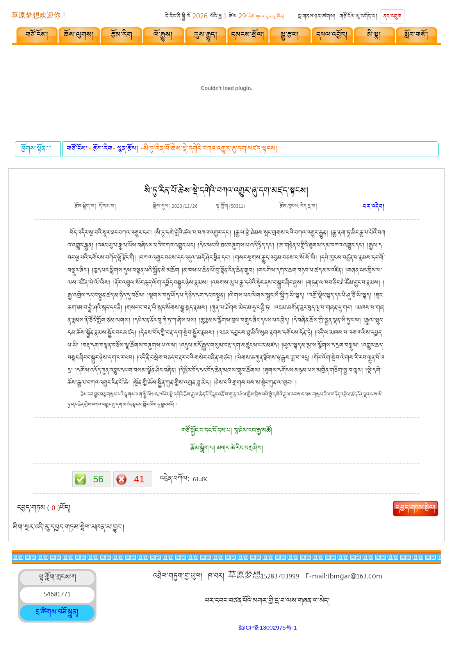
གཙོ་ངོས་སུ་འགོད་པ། (358, 17)
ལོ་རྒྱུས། (163, 36)
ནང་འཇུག (392, 17)
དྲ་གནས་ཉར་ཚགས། (317, 17)
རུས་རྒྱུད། (206, 36)
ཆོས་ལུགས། (79, 36)
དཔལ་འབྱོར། (332, 36)
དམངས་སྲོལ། (248, 36)
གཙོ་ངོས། (37, 36)
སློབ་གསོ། (416, 36)
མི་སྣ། (374, 36)
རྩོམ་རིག (121, 36)
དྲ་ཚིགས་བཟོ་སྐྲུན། (57, 613)
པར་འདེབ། (374, 208)
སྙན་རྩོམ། (129, 149)
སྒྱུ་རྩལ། (290, 36)
